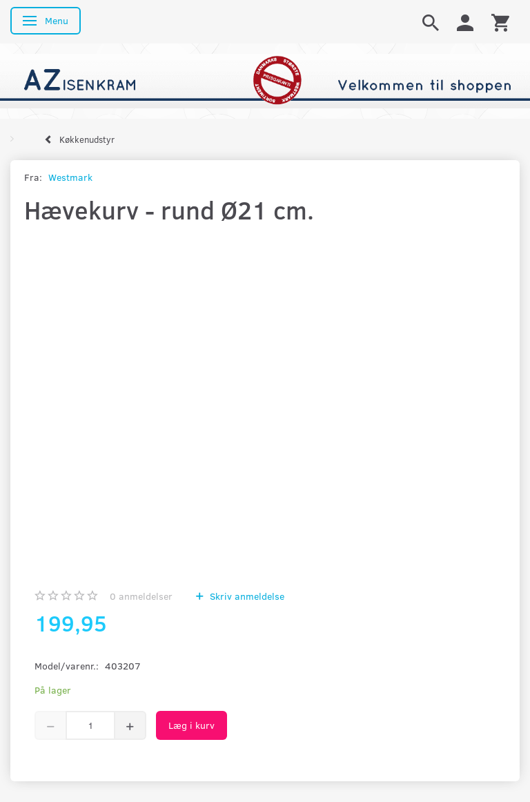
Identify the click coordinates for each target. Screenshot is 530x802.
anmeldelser (141, 596)
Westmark (70, 177)
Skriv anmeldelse (245, 596)
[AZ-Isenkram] (265, 80)
